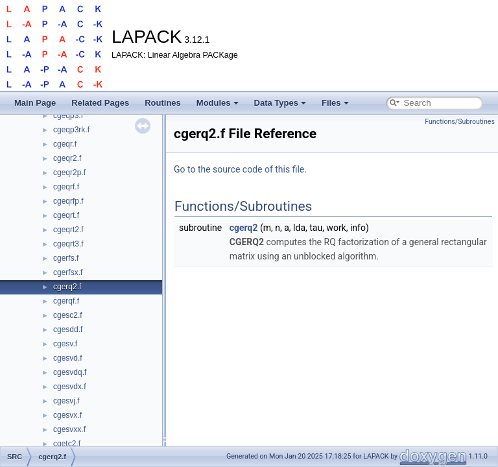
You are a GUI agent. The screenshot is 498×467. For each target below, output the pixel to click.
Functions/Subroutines (460, 121)
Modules (217, 103)
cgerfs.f (65, 258)
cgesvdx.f (69, 386)
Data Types (280, 103)
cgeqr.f (65, 144)
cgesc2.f (67, 315)
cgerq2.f (67, 286)
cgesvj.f (66, 400)
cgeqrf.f (66, 186)
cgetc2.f (66, 443)
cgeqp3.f (68, 115)
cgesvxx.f (69, 429)
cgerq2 (244, 227)
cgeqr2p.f (69, 172)
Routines (163, 103)
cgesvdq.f (69, 372)
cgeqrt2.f (68, 229)
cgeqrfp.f (68, 201)
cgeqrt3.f (68, 243)
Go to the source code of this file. (240, 169)
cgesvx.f (67, 415)
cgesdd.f (67, 329)
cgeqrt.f (66, 215)
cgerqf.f (66, 300)
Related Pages (100, 103)
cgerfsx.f (67, 272)
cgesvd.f (67, 358)
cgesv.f (65, 343)
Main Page (35, 103)
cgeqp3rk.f (71, 129)
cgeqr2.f (67, 158)
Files (335, 103)
